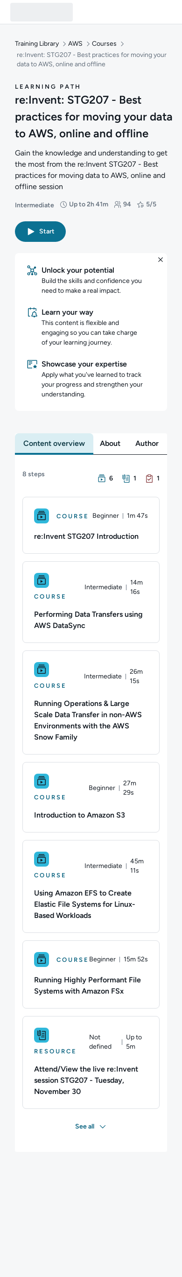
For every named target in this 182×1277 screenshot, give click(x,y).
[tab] (54, 443)
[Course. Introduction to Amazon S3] (91, 797)
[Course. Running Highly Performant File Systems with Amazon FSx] (91, 974)
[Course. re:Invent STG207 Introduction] (91, 525)
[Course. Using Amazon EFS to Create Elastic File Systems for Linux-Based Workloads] (91, 886)
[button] (40, 231)
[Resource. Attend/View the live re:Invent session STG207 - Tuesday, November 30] (91, 1062)
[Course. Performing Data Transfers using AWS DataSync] (91, 602)
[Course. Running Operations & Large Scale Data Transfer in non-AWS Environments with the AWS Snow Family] (91, 702)
